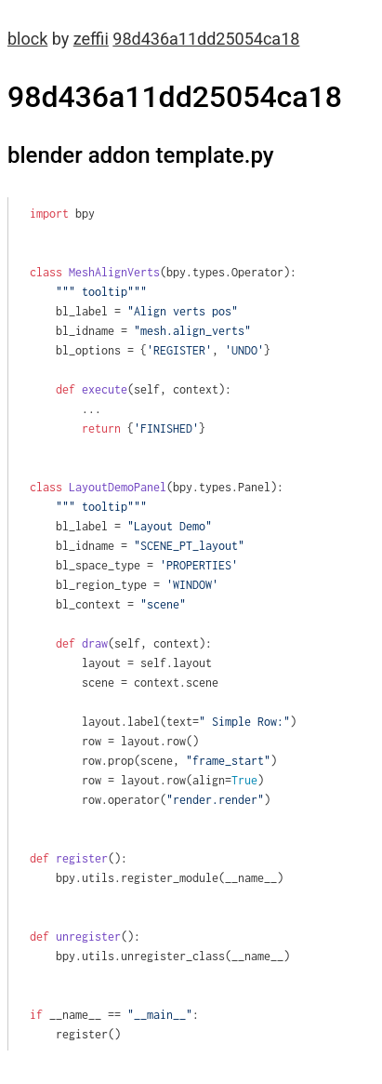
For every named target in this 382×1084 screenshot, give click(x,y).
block (27, 38)
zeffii (91, 38)
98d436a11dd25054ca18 (205, 38)
